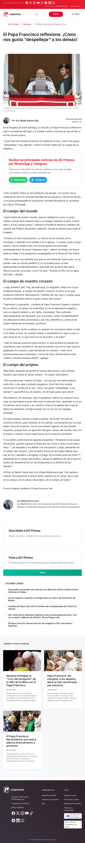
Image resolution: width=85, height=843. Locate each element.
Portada (14, 24)
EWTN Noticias (62, 6)
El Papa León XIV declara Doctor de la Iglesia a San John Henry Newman (40, 627)
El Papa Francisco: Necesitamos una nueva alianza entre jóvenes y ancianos (21, 743)
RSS (43, 804)
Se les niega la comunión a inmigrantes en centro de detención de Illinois (42, 601)
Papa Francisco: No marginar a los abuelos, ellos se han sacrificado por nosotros (62, 683)
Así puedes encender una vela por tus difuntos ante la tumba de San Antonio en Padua (43, 593)
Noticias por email (49, 795)
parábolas (25, 489)
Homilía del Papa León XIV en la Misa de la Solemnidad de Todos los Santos (42, 610)
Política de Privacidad (72, 804)
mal (50, 489)
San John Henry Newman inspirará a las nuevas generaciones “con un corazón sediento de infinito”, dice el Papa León (42, 618)
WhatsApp (22, 180)
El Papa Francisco (39, 489)
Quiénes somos (70, 795)
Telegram (51, 180)
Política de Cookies (71, 800)
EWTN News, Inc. (18, 799)
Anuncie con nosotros (50, 800)
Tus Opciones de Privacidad (72, 816)
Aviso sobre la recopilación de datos (71, 824)
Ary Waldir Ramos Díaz (27, 120)
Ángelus (16, 489)
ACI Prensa (76, 6)
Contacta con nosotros (20, 803)
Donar (56, 14)
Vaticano (27, 24)
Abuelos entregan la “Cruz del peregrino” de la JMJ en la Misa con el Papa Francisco (21, 683)
